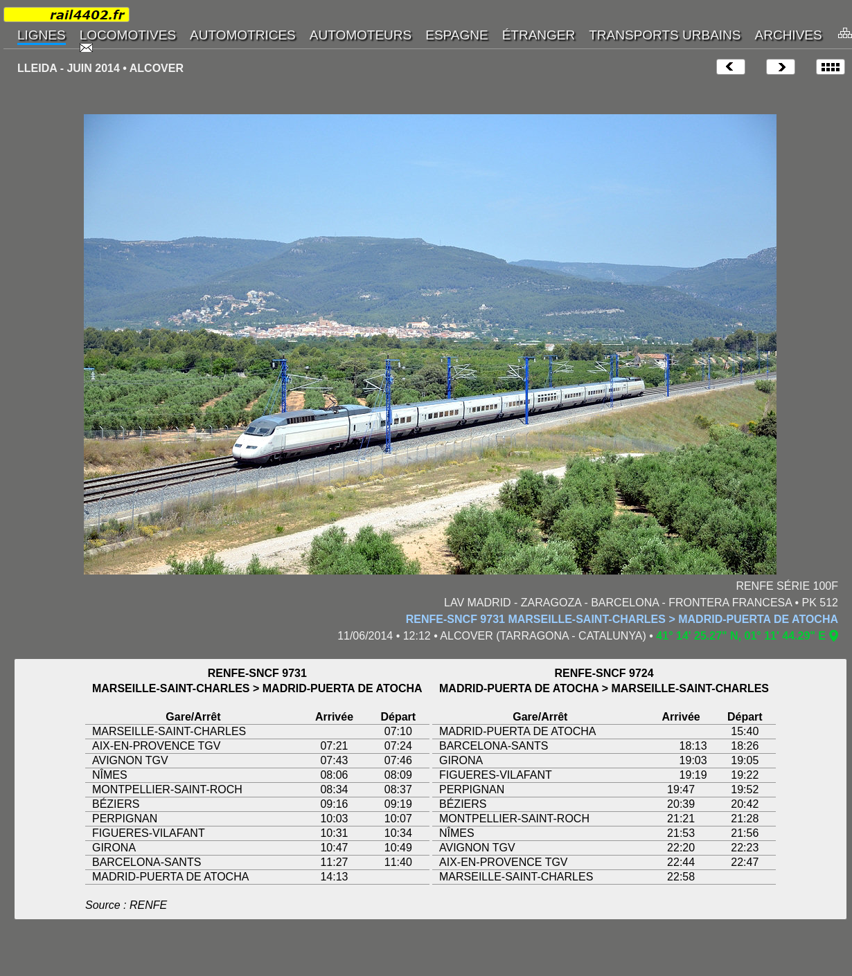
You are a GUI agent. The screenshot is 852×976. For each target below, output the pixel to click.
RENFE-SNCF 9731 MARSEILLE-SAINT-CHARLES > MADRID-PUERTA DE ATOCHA (622, 619)
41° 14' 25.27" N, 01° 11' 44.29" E (741, 636)
